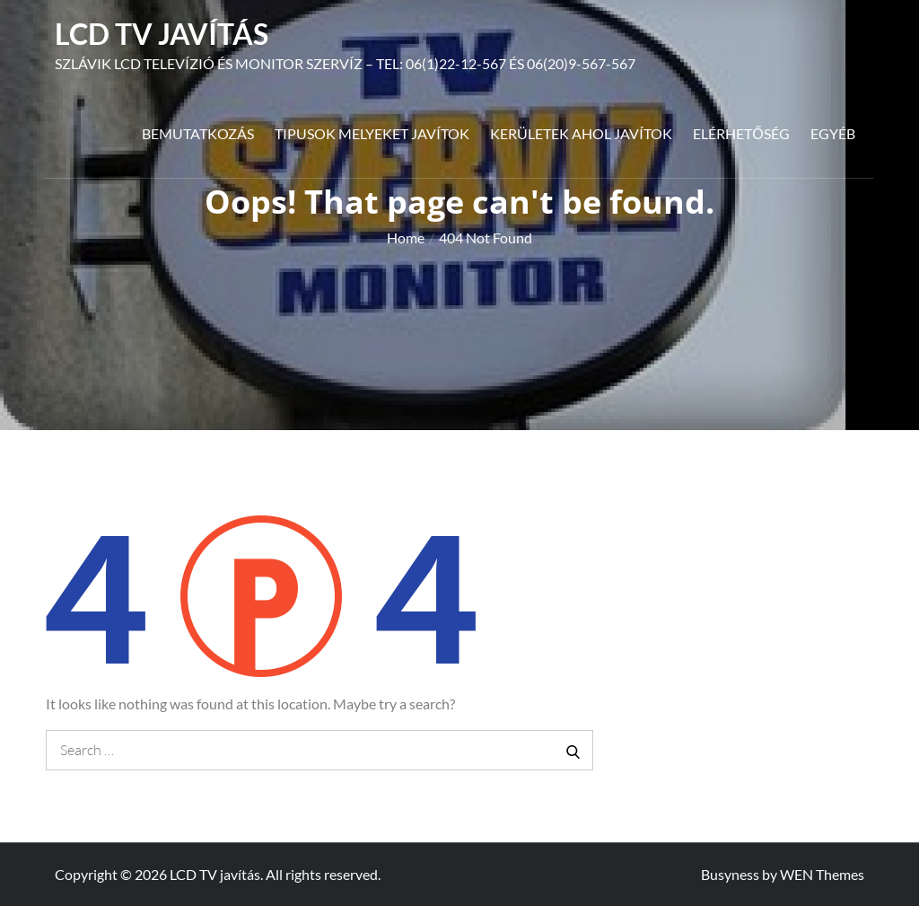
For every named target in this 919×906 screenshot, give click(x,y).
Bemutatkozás (198, 133)
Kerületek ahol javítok (581, 133)
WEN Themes (822, 874)
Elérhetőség (741, 133)
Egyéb (832, 133)
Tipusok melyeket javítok (372, 133)
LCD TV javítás (161, 33)
